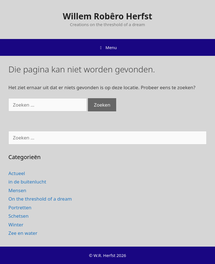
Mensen (17, 190)
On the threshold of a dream (40, 199)
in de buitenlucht (27, 181)
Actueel (16, 173)
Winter (15, 224)
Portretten (19, 207)
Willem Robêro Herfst (107, 16)
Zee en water (22, 233)
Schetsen (18, 216)
